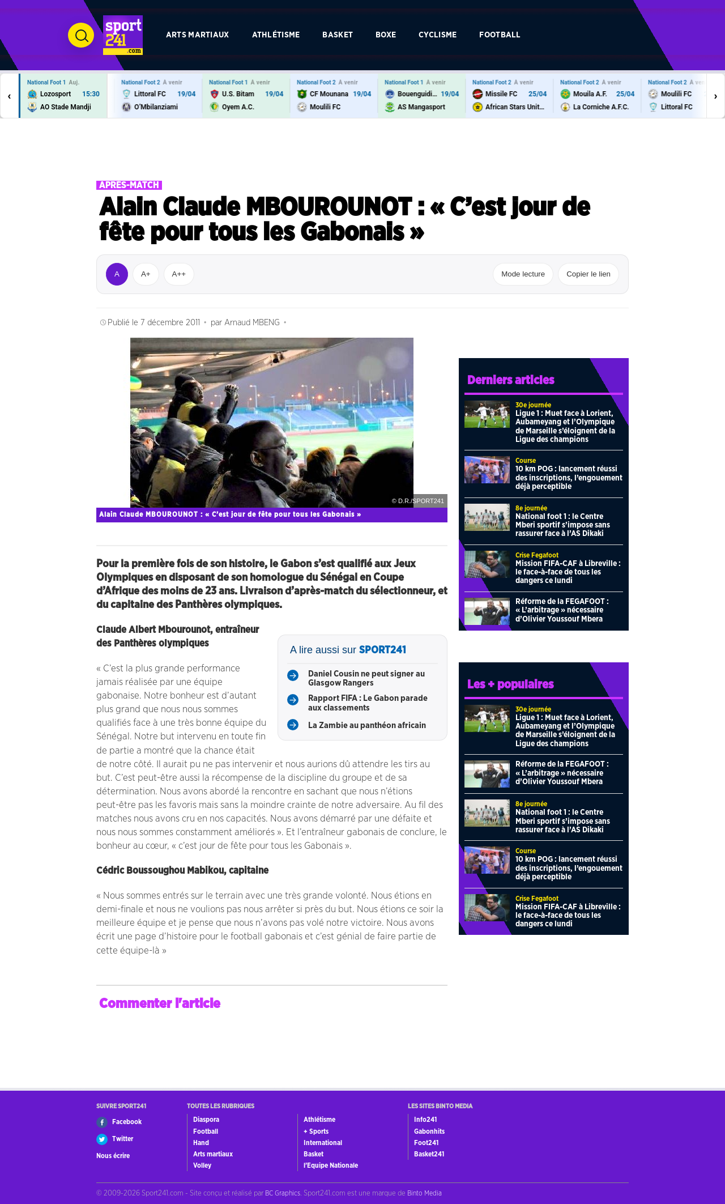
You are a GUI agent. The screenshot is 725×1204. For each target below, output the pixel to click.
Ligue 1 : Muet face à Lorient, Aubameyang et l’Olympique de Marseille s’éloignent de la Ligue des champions (565, 427)
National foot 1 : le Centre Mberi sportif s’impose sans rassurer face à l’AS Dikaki (562, 525)
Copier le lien (588, 274)
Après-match (129, 185)
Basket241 (429, 1154)
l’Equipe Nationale (331, 1165)
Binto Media (424, 1193)
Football (500, 35)
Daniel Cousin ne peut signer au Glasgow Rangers (366, 679)
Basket (337, 35)
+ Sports (316, 1131)
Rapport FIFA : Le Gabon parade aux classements (368, 703)
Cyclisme (438, 35)
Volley (202, 1165)
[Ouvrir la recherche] (81, 35)
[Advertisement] (362, 149)
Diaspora (206, 1119)
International (323, 1142)
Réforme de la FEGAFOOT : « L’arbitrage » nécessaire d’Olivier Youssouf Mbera (562, 610)
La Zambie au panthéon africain (367, 725)
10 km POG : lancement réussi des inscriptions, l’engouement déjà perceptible (568, 478)
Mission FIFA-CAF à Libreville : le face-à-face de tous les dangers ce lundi (568, 572)
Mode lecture (523, 274)
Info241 (425, 1119)
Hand (201, 1142)
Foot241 (426, 1142)
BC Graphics (282, 1193)
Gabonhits (429, 1131)
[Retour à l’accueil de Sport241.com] (123, 35)
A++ (179, 274)
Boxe (386, 35)
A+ (146, 274)
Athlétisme (276, 35)
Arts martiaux (197, 35)
